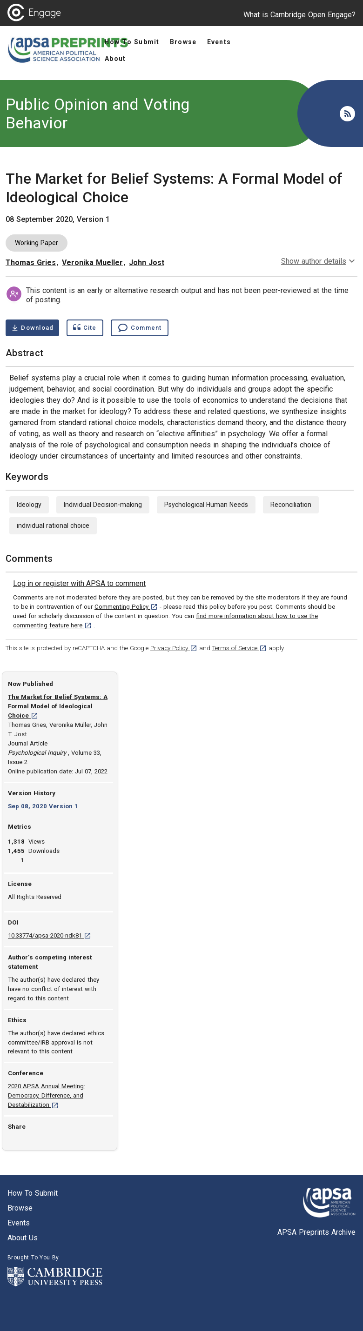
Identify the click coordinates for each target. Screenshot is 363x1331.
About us (22, 1237)
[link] (79, 583)
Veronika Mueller (92, 262)
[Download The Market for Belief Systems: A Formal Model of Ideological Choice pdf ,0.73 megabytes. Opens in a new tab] (32, 327)
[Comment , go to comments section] (139, 327)
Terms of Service (239, 648)
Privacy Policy (173, 648)
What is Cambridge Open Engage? (299, 14)
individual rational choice (53, 525)
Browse (20, 1208)
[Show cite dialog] (85, 327)
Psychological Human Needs (206, 504)
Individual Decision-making (103, 504)
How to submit (32, 1193)
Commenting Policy (126, 606)
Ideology (29, 504)
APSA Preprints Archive (316, 1232)
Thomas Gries (31, 262)
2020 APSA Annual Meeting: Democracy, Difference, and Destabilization (46, 1095)
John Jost (146, 262)
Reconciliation (290, 504)
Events (18, 1222)
